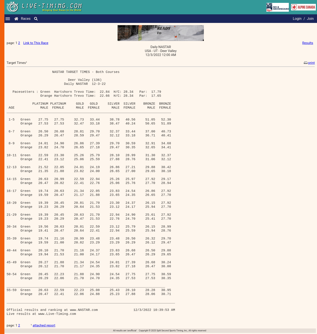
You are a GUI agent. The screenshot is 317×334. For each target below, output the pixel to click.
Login (297, 19)
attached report (44, 325)
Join (310, 19)
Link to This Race (35, 43)
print (309, 63)
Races (26, 19)
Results (307, 43)
